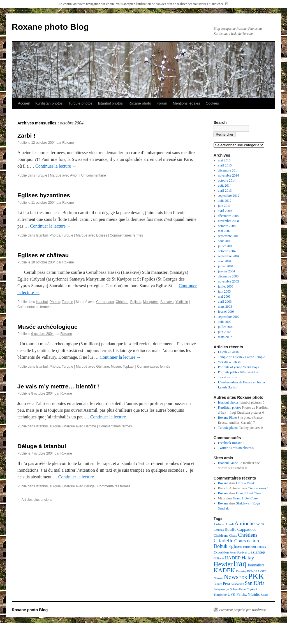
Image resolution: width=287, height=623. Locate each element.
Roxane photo (139, 103)
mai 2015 (224, 160)
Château (122, 302)
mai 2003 (224, 296)
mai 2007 (224, 231)
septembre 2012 (228, 196)
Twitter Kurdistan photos (235, 448)
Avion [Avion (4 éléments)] (260, 524)
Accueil (24, 103)
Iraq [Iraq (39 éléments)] (240, 563)
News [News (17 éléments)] (231, 576)
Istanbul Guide (228, 463)
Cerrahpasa (105, 302)
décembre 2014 (228, 170)
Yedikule (181, 302)
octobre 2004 (227, 251)
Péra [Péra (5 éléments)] (226, 584)
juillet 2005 (225, 246)
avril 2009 (225, 211)
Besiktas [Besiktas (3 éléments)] (219, 529)
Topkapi (128, 367)
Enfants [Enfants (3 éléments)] (261, 546)
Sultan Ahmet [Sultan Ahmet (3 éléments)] (238, 589)
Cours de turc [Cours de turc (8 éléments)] (247, 540)
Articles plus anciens (34, 500)
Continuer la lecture (56, 166)
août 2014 (225, 185)
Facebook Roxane (230, 443)
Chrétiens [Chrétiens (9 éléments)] (247, 535)
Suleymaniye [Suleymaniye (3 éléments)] (221, 589)
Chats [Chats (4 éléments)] (233, 536)
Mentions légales (186, 103)
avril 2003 (225, 302)
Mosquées (150, 302)
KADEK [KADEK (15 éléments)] (224, 570)
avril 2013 (225, 191)
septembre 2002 (228, 317)
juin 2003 (224, 291)
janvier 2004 (226, 271)
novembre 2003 (228, 281)
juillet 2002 (225, 327)
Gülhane (102, 367)
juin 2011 (224, 206)
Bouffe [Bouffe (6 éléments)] (230, 529)
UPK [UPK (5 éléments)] (231, 594)
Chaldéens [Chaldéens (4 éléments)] (221, 536)
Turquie (41, 175)
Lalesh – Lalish (228, 352)
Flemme (90, 426)
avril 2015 (225, 165)
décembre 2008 (228, 216)
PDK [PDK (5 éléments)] (243, 578)
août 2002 (225, 322)
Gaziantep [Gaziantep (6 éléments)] (256, 552)
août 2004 (225, 261)
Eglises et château (43, 255)
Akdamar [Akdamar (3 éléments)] (219, 524)
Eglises (101, 235)
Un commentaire (93, 175)
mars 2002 (225, 337)
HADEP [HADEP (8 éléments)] (232, 558)
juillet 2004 (225, 266)
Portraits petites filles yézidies (238, 372)
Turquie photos (80, 103)
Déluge (89, 486)
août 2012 (225, 201)
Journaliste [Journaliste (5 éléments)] (256, 565)
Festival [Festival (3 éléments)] (242, 552)
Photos (55, 235)
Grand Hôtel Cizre (248, 493)
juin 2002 (224, 332)
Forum (162, 103)
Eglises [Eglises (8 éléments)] (235, 546)
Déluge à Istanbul (41, 446)
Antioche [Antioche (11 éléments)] (245, 523)
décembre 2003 (228, 276)
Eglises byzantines (43, 195)
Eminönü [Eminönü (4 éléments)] (249, 547)
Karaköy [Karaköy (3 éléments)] (241, 571)
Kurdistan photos (49, 103)
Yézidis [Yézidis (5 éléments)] (254, 594)
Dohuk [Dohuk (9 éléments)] (220, 546)
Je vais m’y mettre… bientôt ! (58, 386)
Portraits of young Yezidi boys (238, 367)
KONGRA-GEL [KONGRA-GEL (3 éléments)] (257, 571)
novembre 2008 (228, 221)
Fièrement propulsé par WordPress (242, 610)
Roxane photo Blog (50, 26)
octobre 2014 (227, 180)
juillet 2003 (225, 286)
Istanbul (42, 235)
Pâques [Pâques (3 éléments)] (218, 583)
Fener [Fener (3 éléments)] (233, 552)
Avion (74, 175)
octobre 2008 (227, 226)
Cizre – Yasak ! (246, 483)
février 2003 (226, 312)
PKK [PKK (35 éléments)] (256, 576)
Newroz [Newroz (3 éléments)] (218, 578)
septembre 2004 (228, 256)
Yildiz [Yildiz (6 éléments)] (241, 594)
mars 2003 (225, 307)
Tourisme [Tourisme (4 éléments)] (220, 595)
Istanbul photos (110, 103)
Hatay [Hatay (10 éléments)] (247, 558)
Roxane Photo (227, 418)
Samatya (166, 302)
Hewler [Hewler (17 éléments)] (223, 564)
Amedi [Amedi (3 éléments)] (230, 524)
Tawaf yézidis (227, 377)
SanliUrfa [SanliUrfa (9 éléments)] (254, 583)
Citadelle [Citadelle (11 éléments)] (223, 540)
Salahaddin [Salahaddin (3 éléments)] (237, 583)
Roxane (68, 143)
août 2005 (225, 241)
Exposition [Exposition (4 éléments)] (221, 552)
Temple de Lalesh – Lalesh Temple (241, 357)
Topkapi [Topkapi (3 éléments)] (252, 589)
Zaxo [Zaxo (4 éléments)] (264, 595)
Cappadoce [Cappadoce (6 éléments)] (246, 529)
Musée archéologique (47, 326)
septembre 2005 (228, 236)
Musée (116, 367)
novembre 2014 (228, 175)
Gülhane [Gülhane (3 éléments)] (219, 558)
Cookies (212, 103)
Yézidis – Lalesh (229, 362)
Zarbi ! (26, 135)
